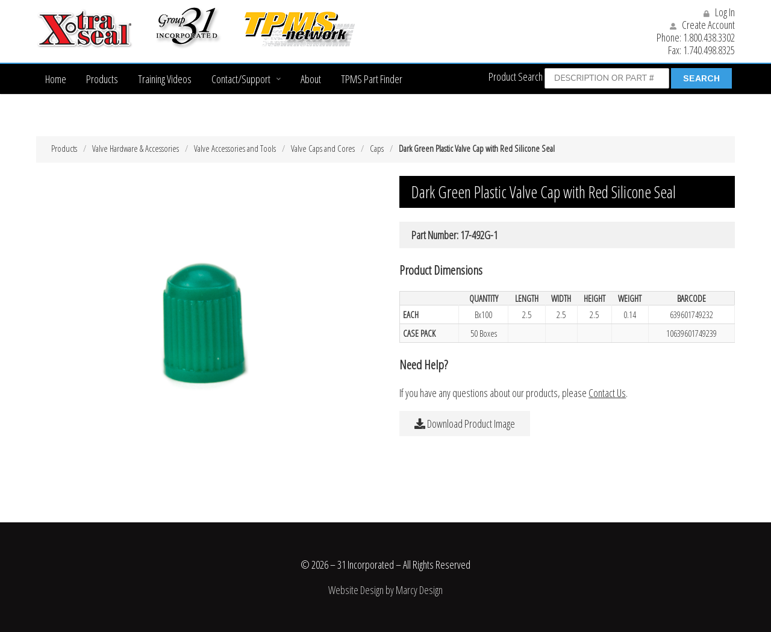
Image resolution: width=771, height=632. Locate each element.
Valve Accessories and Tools (235, 148)
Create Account (702, 24)
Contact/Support (240, 79)
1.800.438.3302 (709, 37)
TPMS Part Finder (371, 79)
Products (102, 79)
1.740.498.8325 (709, 50)
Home (55, 79)
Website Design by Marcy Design (385, 590)
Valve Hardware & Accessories (135, 148)
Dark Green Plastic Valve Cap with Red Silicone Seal (477, 148)
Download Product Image (464, 423)
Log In (719, 12)
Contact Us (607, 393)
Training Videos (165, 79)
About (311, 79)
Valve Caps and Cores (323, 148)
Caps (377, 148)
